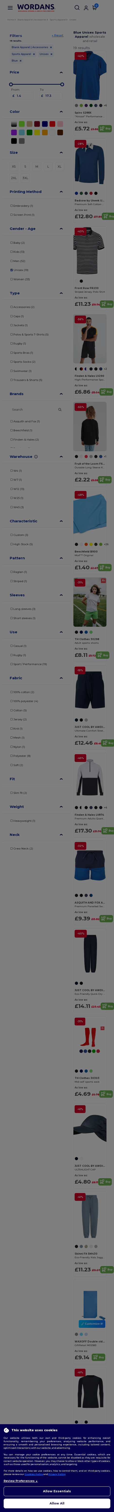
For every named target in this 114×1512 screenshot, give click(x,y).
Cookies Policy (34, 1474)
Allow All (57, 1503)
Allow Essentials (57, 1491)
